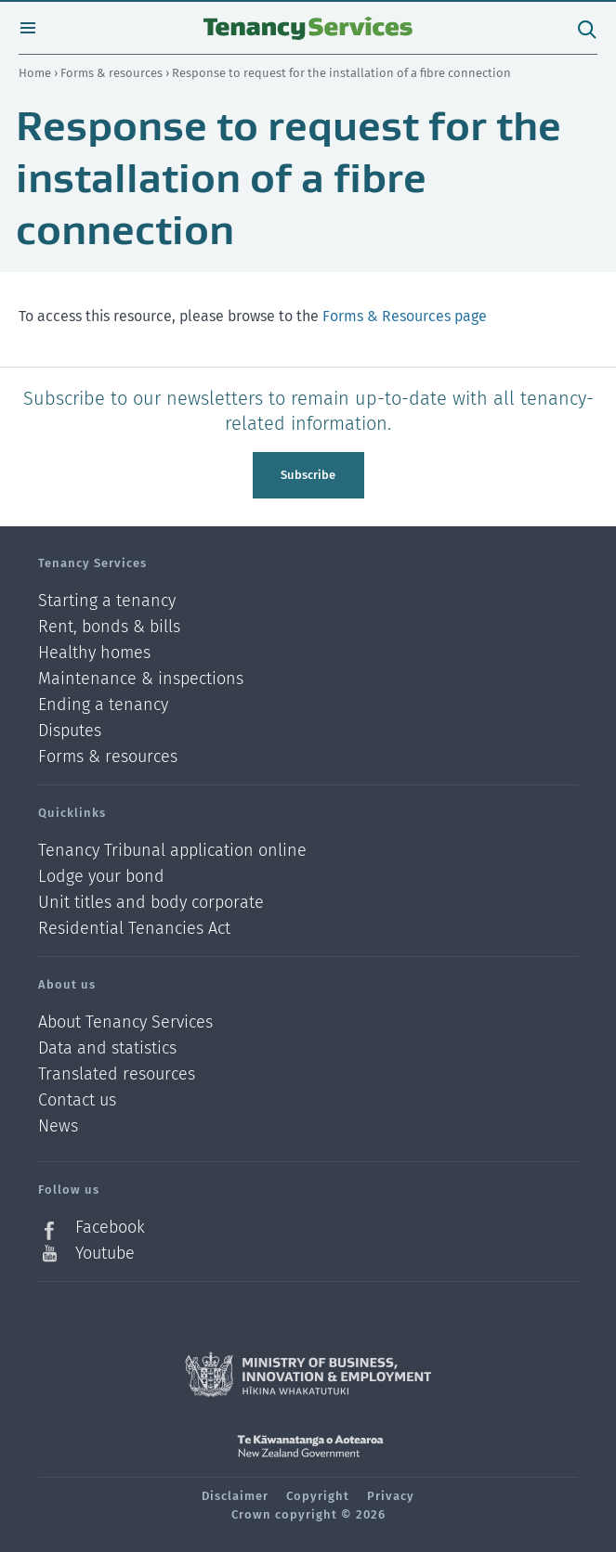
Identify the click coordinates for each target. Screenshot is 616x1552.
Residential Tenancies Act (134, 928)
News (58, 1126)
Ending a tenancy (103, 705)
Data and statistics (107, 1048)
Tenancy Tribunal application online (172, 850)
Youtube (105, 1253)
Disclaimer (235, 1496)
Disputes (69, 731)
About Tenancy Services (125, 1022)
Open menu (28, 28)
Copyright (317, 1496)
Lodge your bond (101, 876)
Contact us (77, 1100)
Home (35, 73)
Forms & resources (112, 73)
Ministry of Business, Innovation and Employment (308, 1375)
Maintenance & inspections (140, 679)
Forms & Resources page (404, 316)
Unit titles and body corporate (151, 902)
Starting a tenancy (107, 601)
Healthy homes (94, 653)
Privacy (390, 1496)
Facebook (110, 1227)
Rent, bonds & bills (109, 627)
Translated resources (116, 1074)
